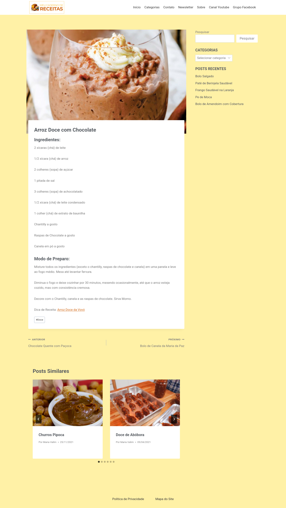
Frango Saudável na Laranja (214, 90)
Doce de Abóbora (130, 435)
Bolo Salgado (204, 76)
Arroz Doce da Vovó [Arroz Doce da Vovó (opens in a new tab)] (71, 309)
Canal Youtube (219, 7)
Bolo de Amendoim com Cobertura (219, 104)
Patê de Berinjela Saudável (213, 83)
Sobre (201, 7)
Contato (168, 7)
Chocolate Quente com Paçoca (65, 342)
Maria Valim (49, 442)
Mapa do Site (164, 499)
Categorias (152, 7)
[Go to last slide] (39, 419)
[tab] (99, 462)
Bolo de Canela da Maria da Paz (146, 342)
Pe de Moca (203, 97)
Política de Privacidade (128, 499)
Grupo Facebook (244, 7)
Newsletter (185, 7)
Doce (39, 319)
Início (137, 7)
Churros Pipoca (51, 435)
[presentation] (68, 403)
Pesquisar (202, 32)
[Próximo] (174, 419)
